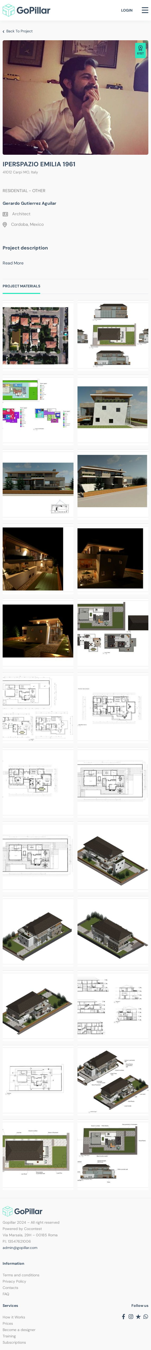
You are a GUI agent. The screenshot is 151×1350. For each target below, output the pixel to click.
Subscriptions (14, 1342)
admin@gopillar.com (20, 1247)
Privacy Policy (14, 1281)
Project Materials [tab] (21, 286)
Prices (8, 1323)
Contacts (10, 1287)
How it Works (14, 1317)
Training (9, 1336)
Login (126, 10)
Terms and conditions (21, 1275)
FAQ (6, 1294)
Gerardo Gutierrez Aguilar (29, 203)
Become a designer (19, 1329)
